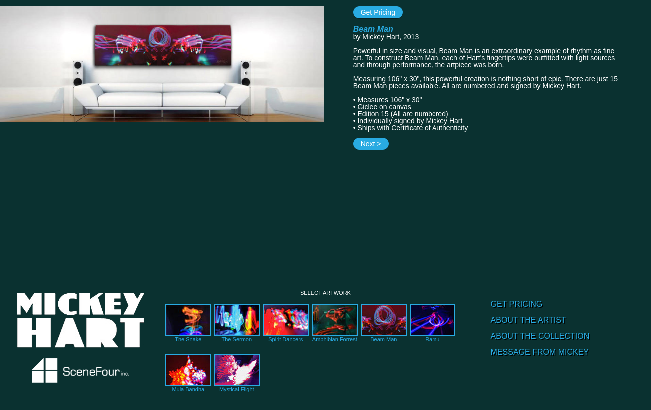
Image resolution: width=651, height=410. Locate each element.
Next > (371, 144)
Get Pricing (378, 12)
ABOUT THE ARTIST (528, 320)
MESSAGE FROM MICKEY (540, 352)
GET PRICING (517, 304)
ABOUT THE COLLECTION (540, 336)
